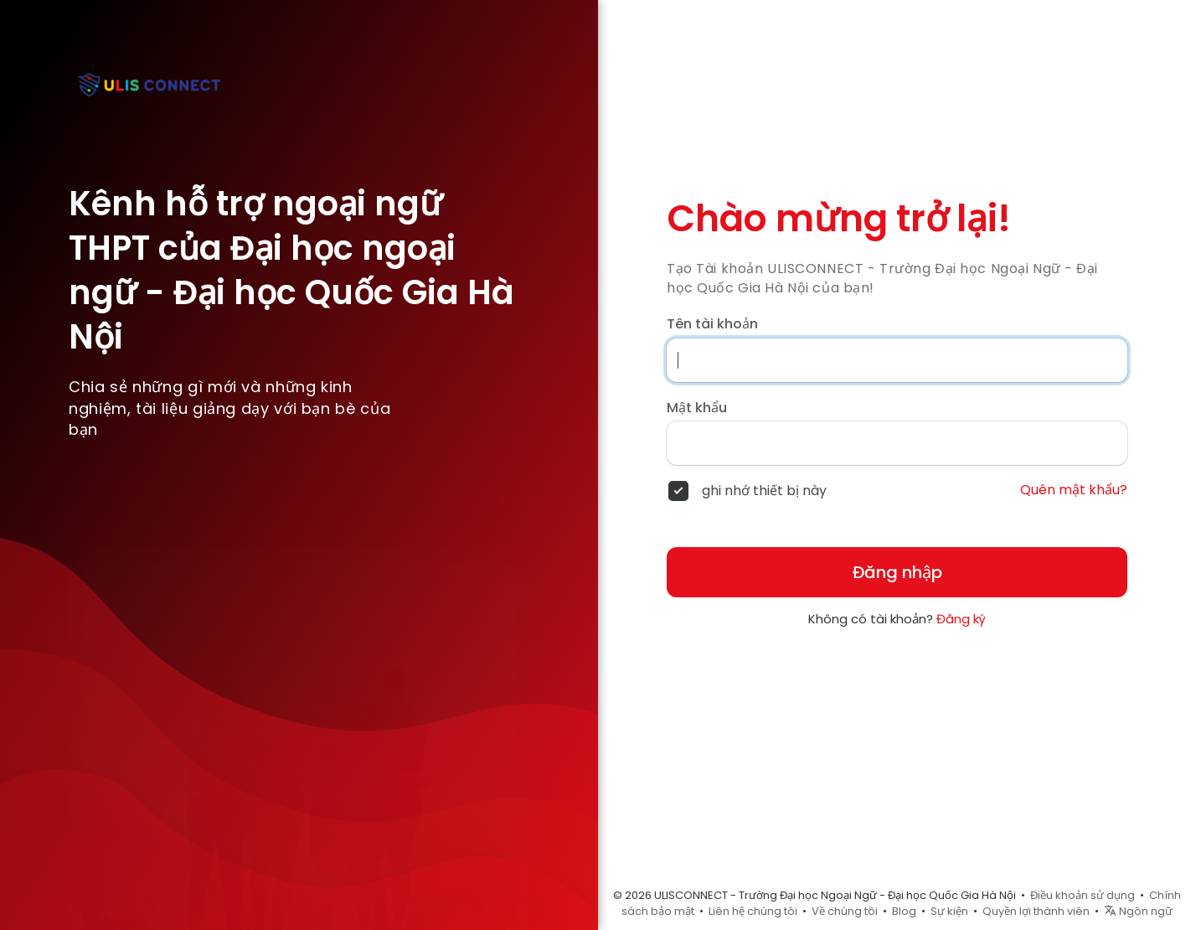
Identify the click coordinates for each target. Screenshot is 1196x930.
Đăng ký (961, 619)
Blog (904, 911)
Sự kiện (949, 911)
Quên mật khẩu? (1073, 490)
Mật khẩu (697, 408)
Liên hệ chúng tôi (753, 911)
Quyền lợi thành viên (1036, 911)
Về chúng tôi (845, 911)
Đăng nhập (897, 572)
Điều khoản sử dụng (1082, 895)
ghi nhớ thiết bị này (764, 491)
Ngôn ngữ (1138, 911)
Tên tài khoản (712, 324)
